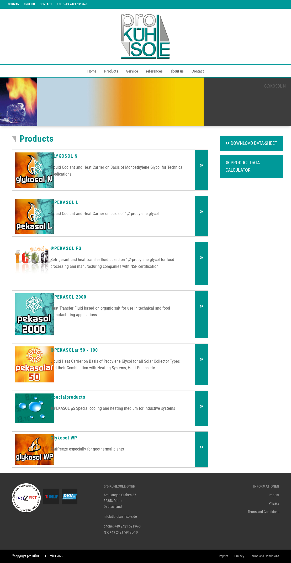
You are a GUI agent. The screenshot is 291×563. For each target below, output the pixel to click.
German (13, 4)
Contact (46, 4)
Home (91, 71)
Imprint (274, 495)
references (154, 71)
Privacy (274, 503)
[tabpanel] (145, 102)
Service (132, 71)
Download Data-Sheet (251, 143)
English (29, 4)
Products (111, 71)
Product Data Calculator (242, 166)
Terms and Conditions (263, 512)
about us (177, 71)
